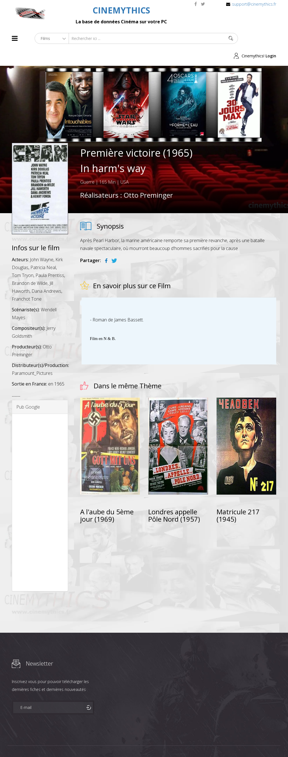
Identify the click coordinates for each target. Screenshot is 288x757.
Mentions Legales (78, 742)
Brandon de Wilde (30, 266)
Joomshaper (192, 742)
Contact (107, 742)
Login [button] (271, 38)
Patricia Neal (43, 250)
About (13, 742)
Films (28, 742)
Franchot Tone (27, 281)
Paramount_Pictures (32, 356)
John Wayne (41, 242)
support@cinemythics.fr (254, 4)
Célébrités (48, 742)
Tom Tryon (22, 258)
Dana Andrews (46, 274)
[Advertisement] (40, 485)
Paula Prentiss (49, 258)
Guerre (87, 164)
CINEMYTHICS (121, 10)
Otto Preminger (148, 177)
